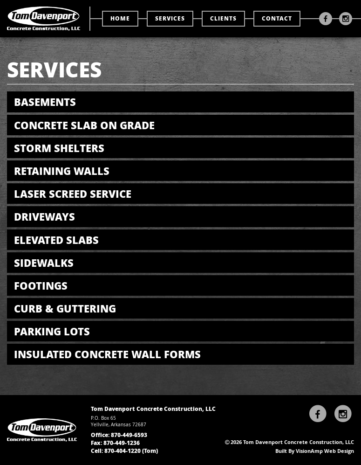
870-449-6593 (129, 435)
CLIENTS (223, 18)
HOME (120, 18)
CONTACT (277, 18)
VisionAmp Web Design (325, 450)
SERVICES (170, 18)
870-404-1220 (122, 451)
